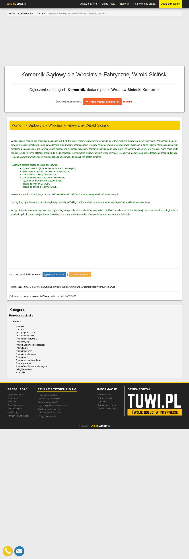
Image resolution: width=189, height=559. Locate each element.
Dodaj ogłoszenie (170, 3)
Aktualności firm (15, 408)
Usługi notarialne (24, 369)
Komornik (76, 90)
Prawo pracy (22, 357)
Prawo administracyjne (26, 338)
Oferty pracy (13, 398)
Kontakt (101, 401)
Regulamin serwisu (107, 405)
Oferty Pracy (108, 3)
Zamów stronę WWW (48, 402)
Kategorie (17, 310)
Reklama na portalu (47, 395)
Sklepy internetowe (47, 416)
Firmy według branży (145, 3)
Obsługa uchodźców (25, 335)
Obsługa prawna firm (25, 332)
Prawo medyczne (24, 351)
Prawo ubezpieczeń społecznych (31, 366)
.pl (16, 3)
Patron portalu (104, 394)
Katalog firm (13, 412)
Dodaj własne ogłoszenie (102, 101)
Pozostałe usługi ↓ (21, 315)
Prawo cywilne (22, 342)
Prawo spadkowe (24, 363)
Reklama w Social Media (50, 412)
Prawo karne (22, 348)
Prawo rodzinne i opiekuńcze (29, 360)
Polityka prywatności (107, 408)
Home (12, 13)
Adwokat (20, 326)
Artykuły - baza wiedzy (18, 416)
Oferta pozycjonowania (49, 409)
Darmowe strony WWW (49, 398)
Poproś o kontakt (80, 274)
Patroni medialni (105, 398)
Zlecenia (124, 3)
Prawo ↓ (17, 321)
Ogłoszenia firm (88, 3)
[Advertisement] (94, 43)
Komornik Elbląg (40, 296)
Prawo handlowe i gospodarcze (31, 345)
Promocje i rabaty (16, 405)
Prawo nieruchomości (26, 354)
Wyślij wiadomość (54, 274)
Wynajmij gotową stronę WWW (53, 405)
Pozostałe (20, 372)
